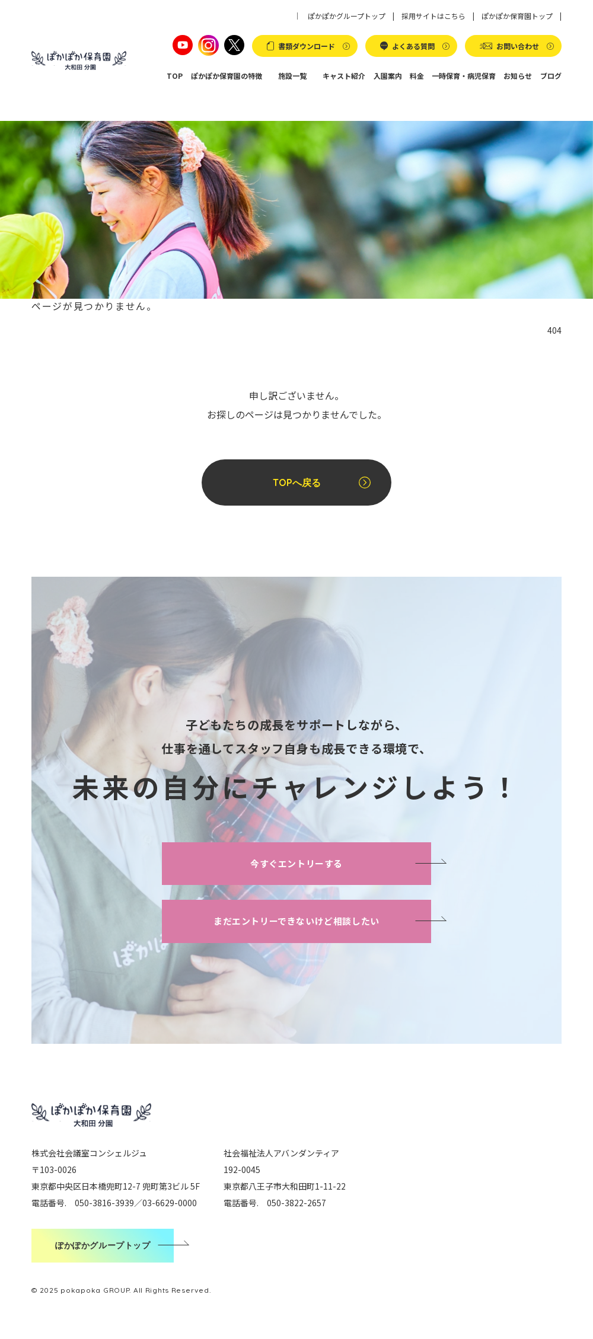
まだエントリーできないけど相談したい (296, 921)
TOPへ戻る (297, 482)
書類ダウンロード (306, 46)
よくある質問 (413, 46)
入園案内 (388, 76)
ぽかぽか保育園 (78, 60)
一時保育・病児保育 (464, 76)
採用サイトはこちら (433, 16)
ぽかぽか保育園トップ (517, 16)
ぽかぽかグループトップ (346, 16)
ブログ (551, 76)
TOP (175, 76)
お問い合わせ (517, 46)
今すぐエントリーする (296, 863)
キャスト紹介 (344, 76)
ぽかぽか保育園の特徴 (226, 76)
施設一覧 (292, 76)
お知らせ (518, 76)
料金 (417, 76)
